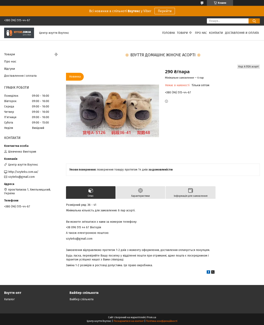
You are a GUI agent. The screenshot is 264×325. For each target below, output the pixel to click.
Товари (182, 33)
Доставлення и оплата (242, 33)
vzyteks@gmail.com (21, 177)
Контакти (216, 33)
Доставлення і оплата (20, 76)
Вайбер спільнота (81, 299)
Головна (168, 33)
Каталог (9, 299)
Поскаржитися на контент (129, 321)
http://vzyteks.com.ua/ (23, 172)
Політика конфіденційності (161, 321)
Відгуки (9, 69)
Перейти (165, 11)
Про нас (201, 33)
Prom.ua (151, 317)
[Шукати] (254, 21)
